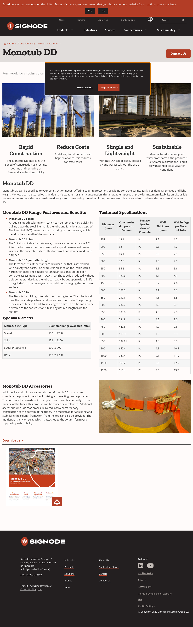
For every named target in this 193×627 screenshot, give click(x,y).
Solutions (69, 573)
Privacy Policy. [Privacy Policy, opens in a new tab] (60, 79)
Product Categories (48, 43)
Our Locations (128, 19)
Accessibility (144, 586)
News (61, 19)
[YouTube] (150, 566)
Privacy (142, 580)
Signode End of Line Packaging (18, 43)
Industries (69, 560)
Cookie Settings (146, 606)
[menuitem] (62, 30)
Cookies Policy (145, 573)
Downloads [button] (11, 440)
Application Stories (109, 567)
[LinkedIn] (140, 566)
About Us (104, 560)
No (103, 11)
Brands (68, 580)
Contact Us (103, 19)
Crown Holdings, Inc (31, 589)
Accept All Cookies (108, 87)
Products (69, 567)
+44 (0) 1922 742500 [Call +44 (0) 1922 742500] (31, 574)
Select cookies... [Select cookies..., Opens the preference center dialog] (85, 87)
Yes (90, 11)
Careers (81, 19)
